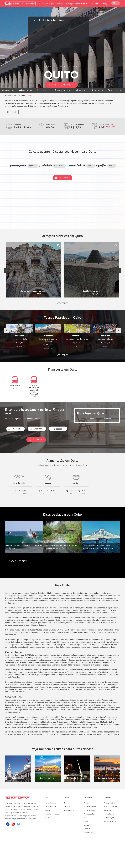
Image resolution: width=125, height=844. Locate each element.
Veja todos (62, 303)
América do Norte (90, 807)
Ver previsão (110, 126)
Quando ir (97, 90)
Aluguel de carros (110, 821)
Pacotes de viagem (110, 807)
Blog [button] (106, 3)
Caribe (86, 821)
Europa (86, 825)
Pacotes (81, 90)
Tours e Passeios (109, 814)
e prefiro (101, 165)
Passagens (8, 90)
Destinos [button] (95, 3)
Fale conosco (69, 810)
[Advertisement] (62, 205)
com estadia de (77, 165)
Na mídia (67, 803)
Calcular (62, 177)
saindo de (47, 165)
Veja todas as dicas (17, 561)
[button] (32, 166)
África (86, 803)
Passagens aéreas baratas (77, 3)
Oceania (87, 829)
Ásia (85, 818)
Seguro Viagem (109, 818)
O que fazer (43, 90)
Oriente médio (89, 832)
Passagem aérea (109, 803)
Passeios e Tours (63, 90)
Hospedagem (108, 810)
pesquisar (36, 439)
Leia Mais (11, 112)
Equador (22, 95)
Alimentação (115, 90)
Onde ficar (25, 90)
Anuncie (67, 807)
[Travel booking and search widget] (59, 38)
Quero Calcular (61, 84)
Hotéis (60, 3)
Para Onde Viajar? (46, 3)
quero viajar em (17, 165)
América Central (89, 810)
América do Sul (10, 95)
